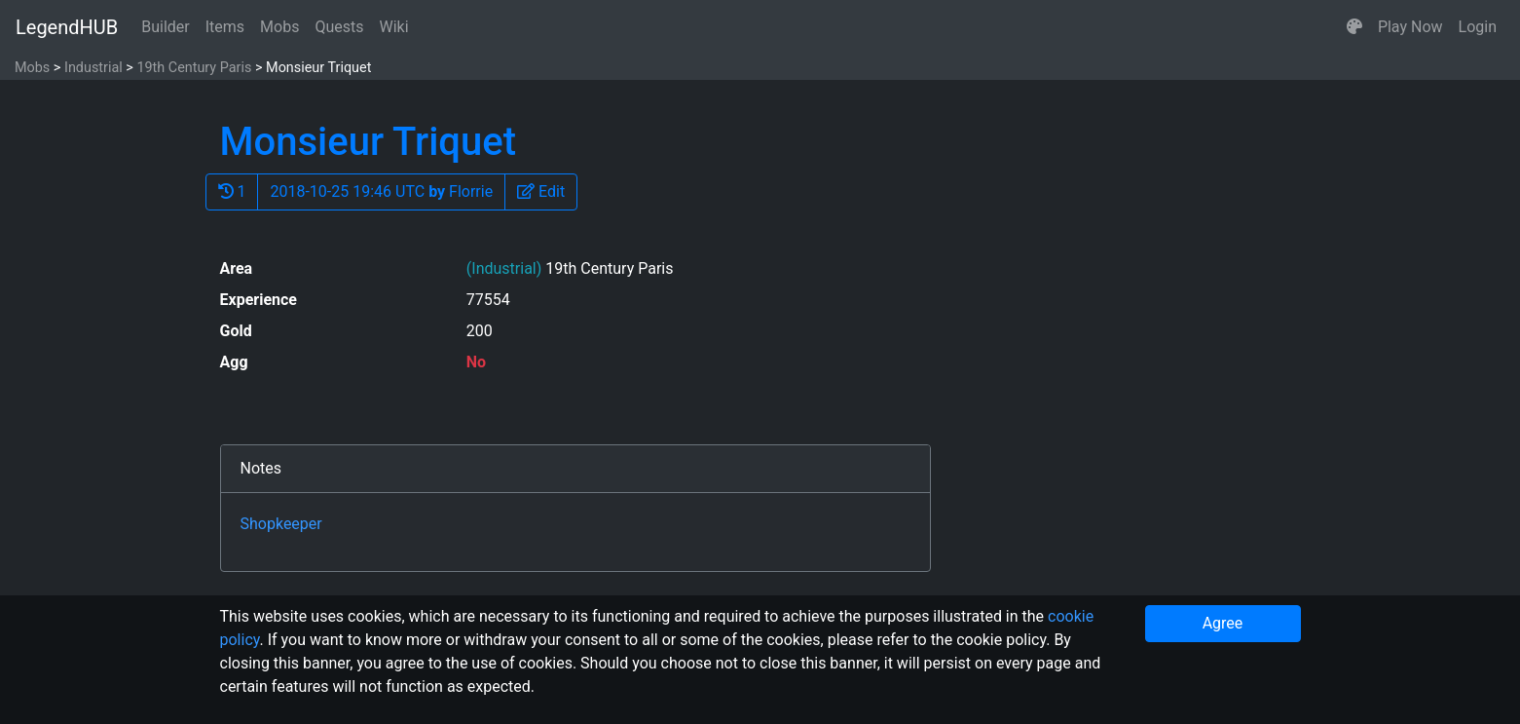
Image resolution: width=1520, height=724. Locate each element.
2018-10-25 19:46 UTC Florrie (381, 191)
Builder (165, 27)
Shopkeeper (281, 523)
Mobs (279, 27)
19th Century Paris (193, 67)
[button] (1354, 27)
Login (1478, 27)
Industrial (93, 67)
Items (224, 27)
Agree (1223, 623)
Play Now (1410, 27)
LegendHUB (67, 27)
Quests (339, 27)
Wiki (394, 27)
